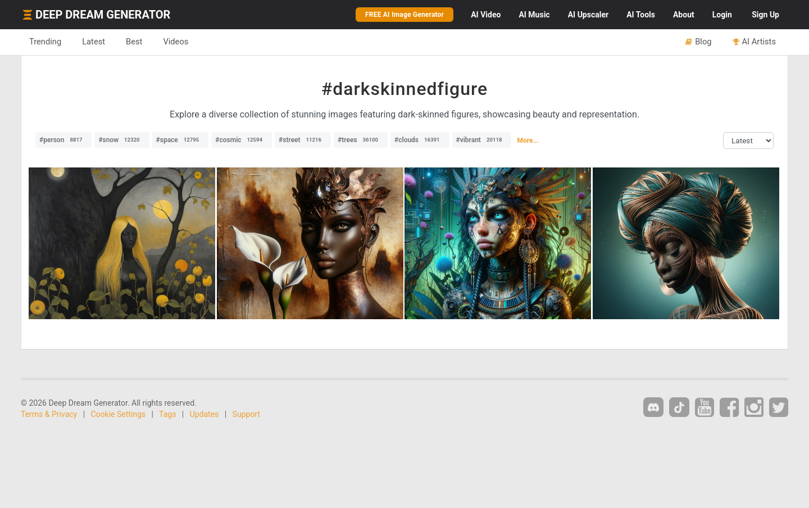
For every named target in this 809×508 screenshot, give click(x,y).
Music (534, 14)
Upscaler (588, 14)
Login (722, 14)
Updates (204, 414)
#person (63, 140)
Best (134, 42)
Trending (45, 42)
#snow (121, 140)
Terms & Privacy (49, 414)
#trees (361, 140)
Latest (93, 42)
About (683, 14)
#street (303, 140)
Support (246, 414)
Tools (640, 14)
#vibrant (482, 140)
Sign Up (765, 14)
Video (486, 14)
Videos (175, 42)
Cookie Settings (118, 414)
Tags (167, 414)
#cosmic (241, 140)
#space (180, 140)
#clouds (420, 140)
